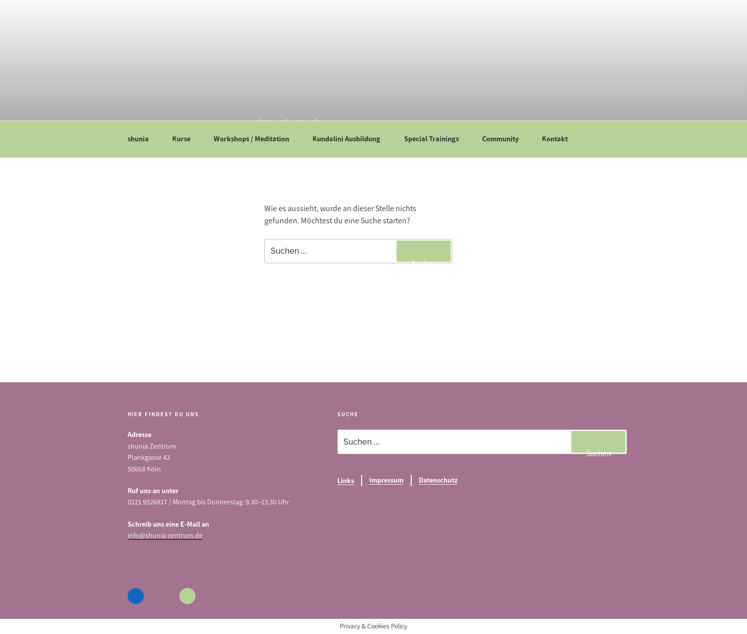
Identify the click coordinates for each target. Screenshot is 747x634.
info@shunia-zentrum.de (165, 535)
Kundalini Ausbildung (351, 138)
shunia (143, 138)
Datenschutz (438, 480)
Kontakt (559, 138)
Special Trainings (436, 138)
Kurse (186, 138)
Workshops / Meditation (256, 138)
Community (505, 138)
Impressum (386, 480)
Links (345, 481)
